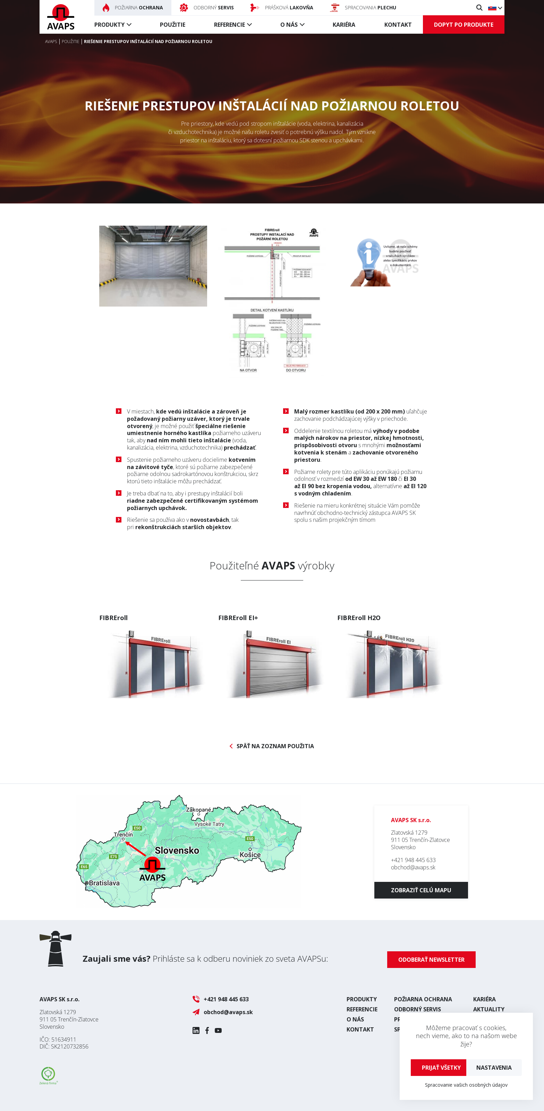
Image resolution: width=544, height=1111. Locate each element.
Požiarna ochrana (423, 999)
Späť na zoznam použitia (275, 746)
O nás (289, 24)
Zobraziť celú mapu (421, 890)
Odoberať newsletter (431, 959)
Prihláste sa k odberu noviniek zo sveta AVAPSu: (205, 958)
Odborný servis (417, 1009)
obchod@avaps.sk (413, 867)
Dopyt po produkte (463, 24)
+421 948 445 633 (413, 860)
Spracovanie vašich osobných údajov (466, 1084)
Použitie (172, 24)
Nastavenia (494, 1067)
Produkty (109, 24)
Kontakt (398, 24)
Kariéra (344, 24)
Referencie (229, 24)
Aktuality (488, 1009)
